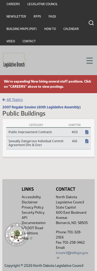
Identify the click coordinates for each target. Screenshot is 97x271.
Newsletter (16, 16)
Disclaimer (30, 202)
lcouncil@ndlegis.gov (72, 255)
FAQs (52, 16)
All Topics (12, 99)
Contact (29, 41)
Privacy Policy (32, 207)
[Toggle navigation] (87, 60)
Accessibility (31, 197)
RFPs (37, 16)
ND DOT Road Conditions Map (32, 233)
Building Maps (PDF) (21, 29)
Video (10, 41)
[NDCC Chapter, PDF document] (86, 132)
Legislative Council (42, 4)
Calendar (71, 29)
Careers (13, 4)
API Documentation (34, 220)
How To (50, 29)
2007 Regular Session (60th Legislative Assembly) (41, 107)
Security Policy (33, 212)
